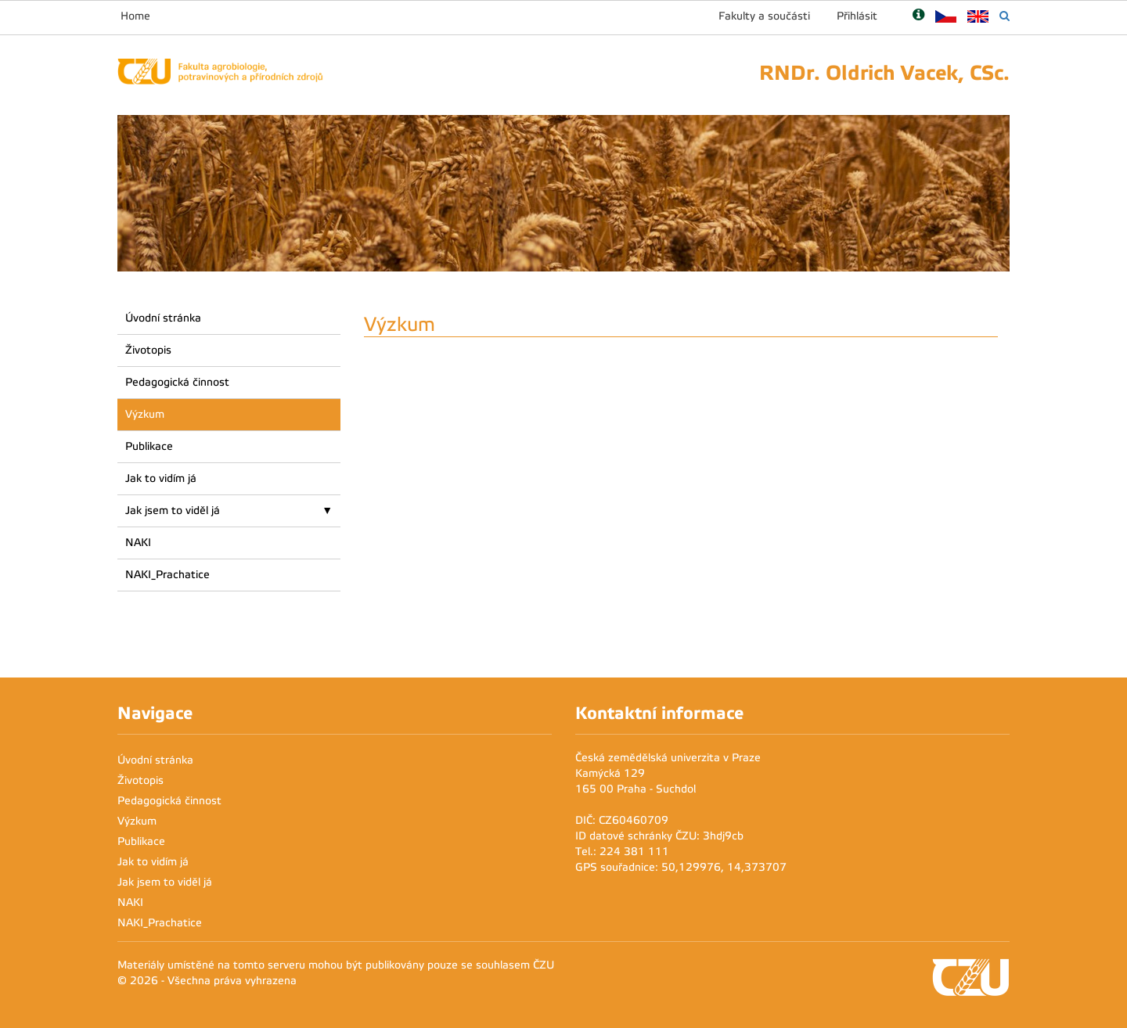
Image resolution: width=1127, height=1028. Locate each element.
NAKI (138, 542)
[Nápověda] (918, 16)
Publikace (149, 446)
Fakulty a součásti (764, 16)
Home (135, 16)
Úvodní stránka (163, 318)
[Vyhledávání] (1004, 16)
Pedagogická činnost (177, 382)
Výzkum (144, 414)
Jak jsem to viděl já (172, 510)
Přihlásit (857, 16)
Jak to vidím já (160, 478)
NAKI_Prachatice (167, 574)
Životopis (148, 350)
